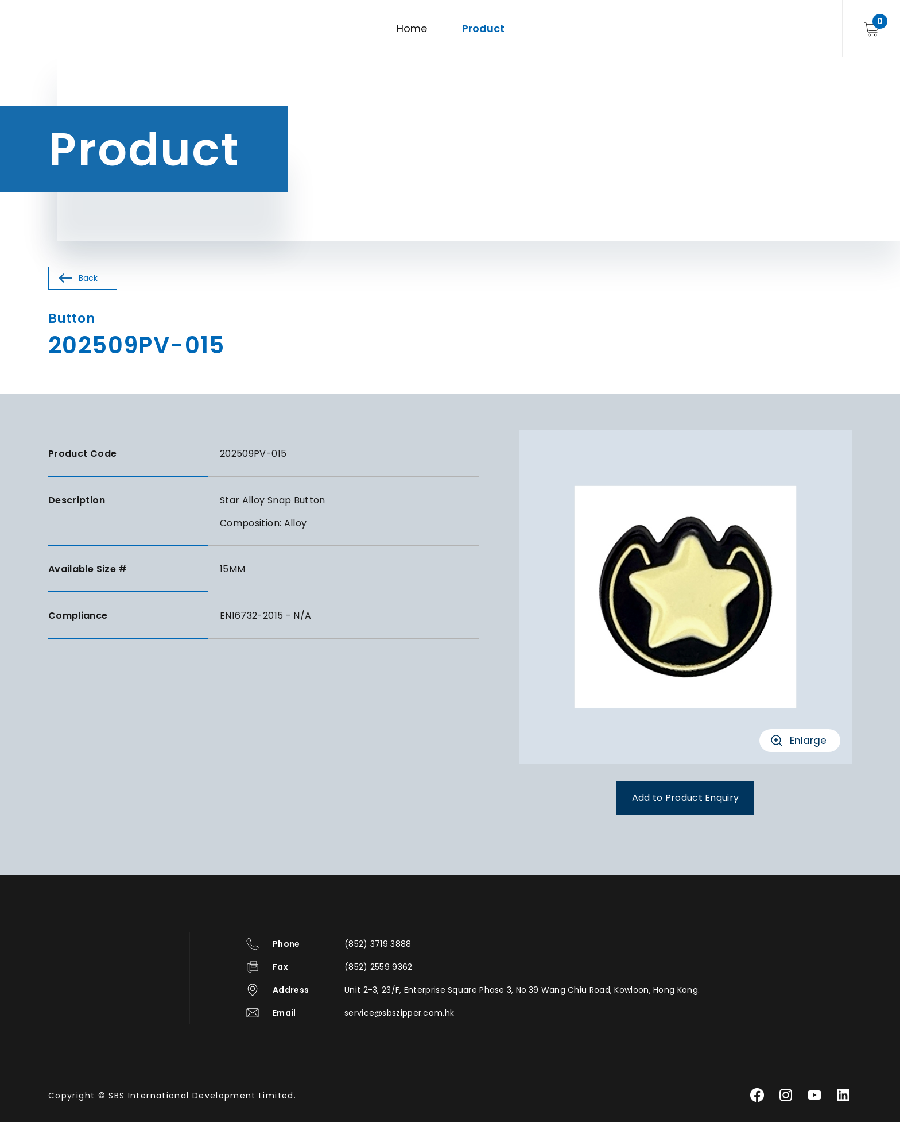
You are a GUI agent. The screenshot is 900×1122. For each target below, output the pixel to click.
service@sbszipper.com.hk (399, 1013)
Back (88, 278)
